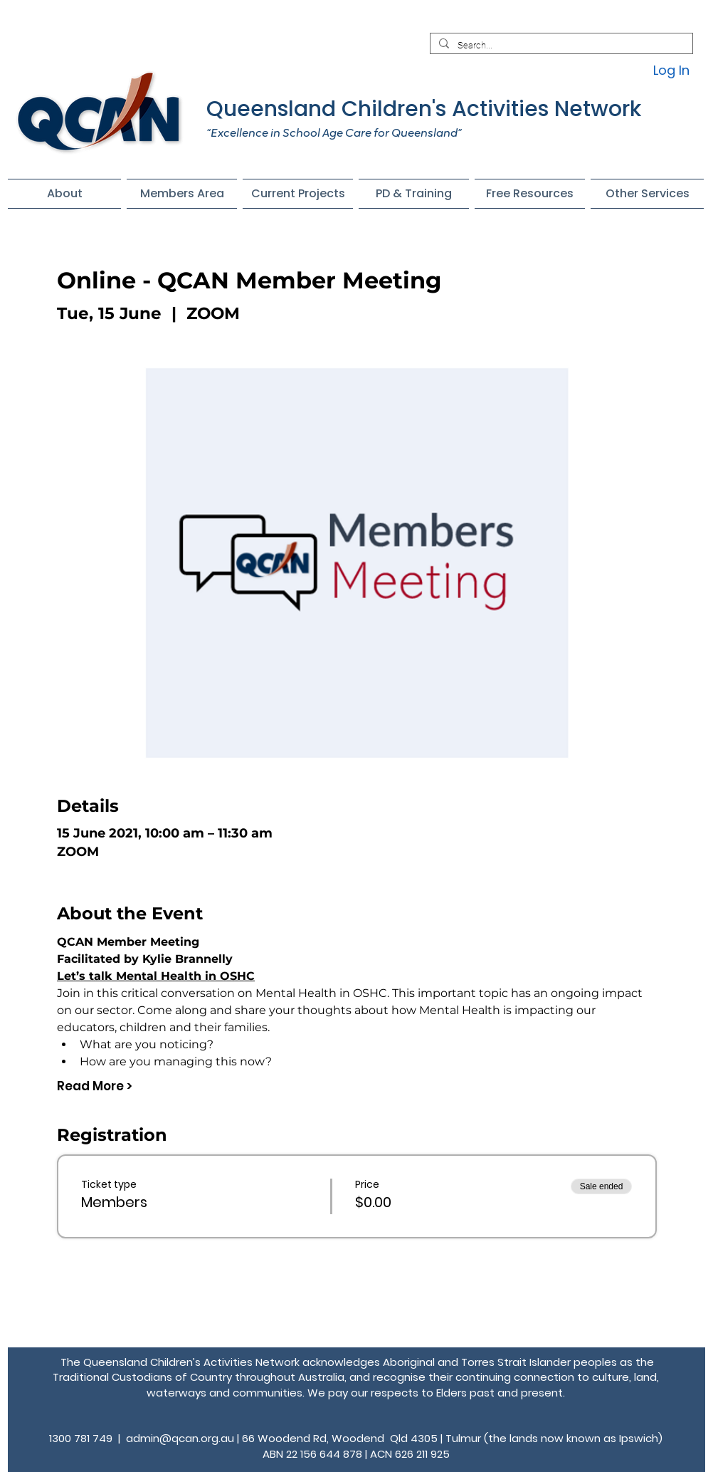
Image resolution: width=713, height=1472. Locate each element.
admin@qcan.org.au (180, 1438)
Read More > (94, 1086)
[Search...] (560, 45)
